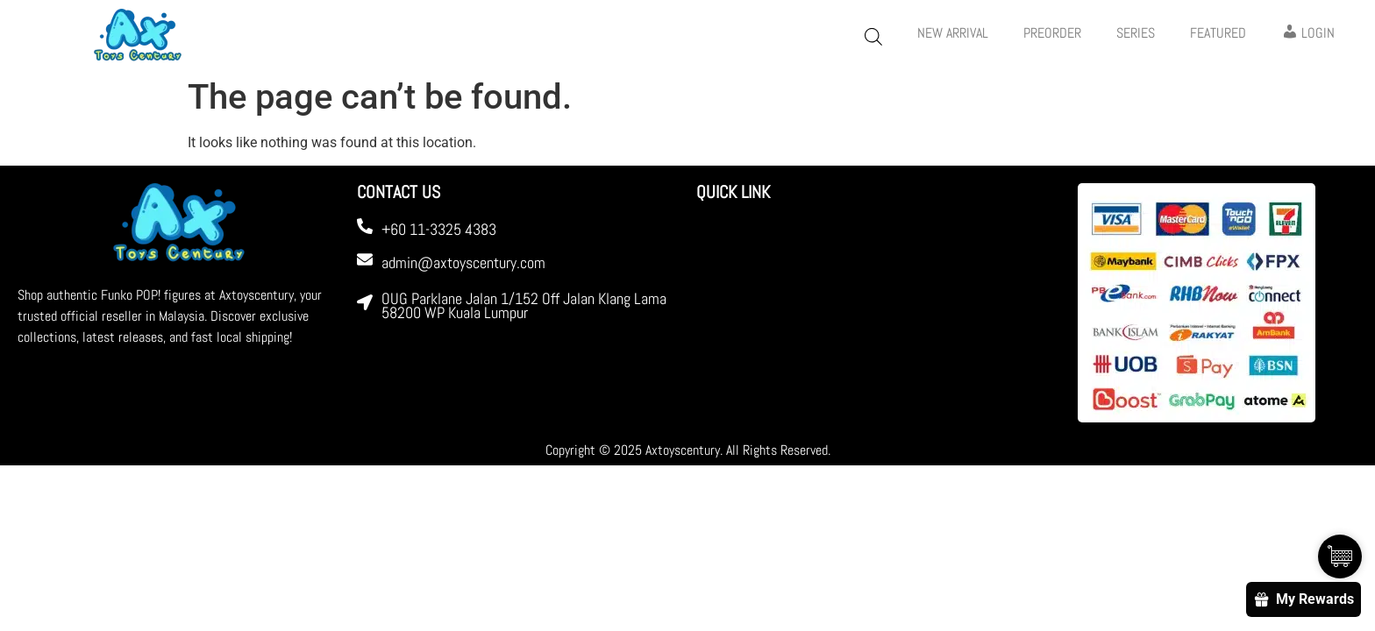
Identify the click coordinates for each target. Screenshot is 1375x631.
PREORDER (1052, 33)
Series (1135, 33)
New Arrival (952, 33)
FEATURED (1218, 33)
